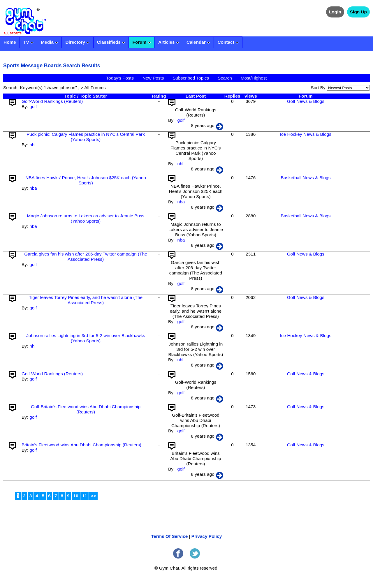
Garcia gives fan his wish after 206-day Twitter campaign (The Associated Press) (85, 256)
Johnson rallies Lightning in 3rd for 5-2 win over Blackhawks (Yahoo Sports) (85, 338)
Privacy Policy (206, 536)
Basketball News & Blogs (305, 177)
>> (93, 495)
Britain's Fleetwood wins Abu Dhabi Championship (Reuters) (81, 444)
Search (225, 77)
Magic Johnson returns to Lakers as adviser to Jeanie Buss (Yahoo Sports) (86, 218)
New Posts (153, 77)
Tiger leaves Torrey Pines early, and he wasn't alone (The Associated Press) (85, 300)
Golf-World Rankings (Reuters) (52, 101)
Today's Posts (119, 77)
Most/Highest (254, 77)
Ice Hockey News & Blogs (305, 134)
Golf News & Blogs (305, 101)
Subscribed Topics (191, 77)
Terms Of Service (169, 536)
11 (84, 495)
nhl (32, 144)
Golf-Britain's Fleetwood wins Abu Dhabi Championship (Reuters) (85, 409)
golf (33, 106)
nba (33, 188)
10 (75, 495)
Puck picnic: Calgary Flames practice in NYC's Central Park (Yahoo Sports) (86, 137)
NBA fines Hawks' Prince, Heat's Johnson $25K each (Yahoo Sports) (85, 180)
